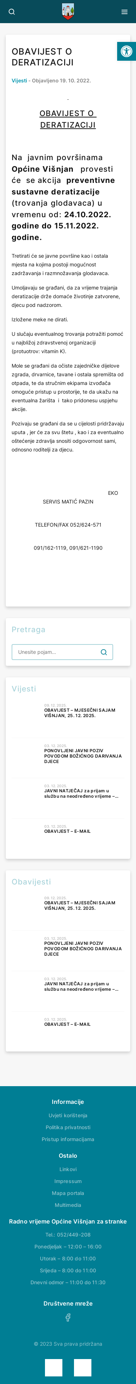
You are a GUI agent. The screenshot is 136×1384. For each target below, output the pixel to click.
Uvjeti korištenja (68, 1115)
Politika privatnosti (68, 1127)
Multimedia (68, 1205)
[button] (126, 51)
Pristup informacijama (68, 1139)
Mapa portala (68, 1193)
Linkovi (68, 1169)
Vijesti (19, 80)
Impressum (68, 1181)
